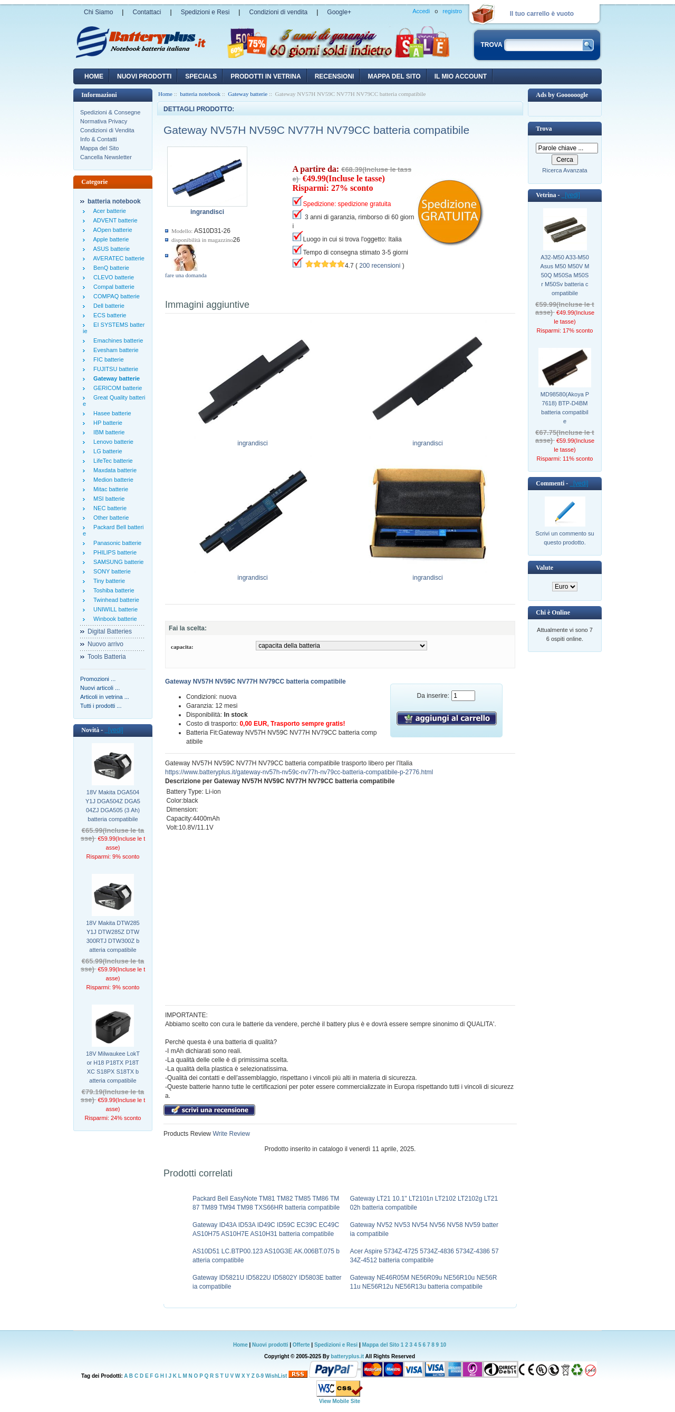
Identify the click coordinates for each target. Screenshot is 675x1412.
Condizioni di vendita (278, 12)
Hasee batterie (110, 413)
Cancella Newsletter (106, 157)
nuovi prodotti (144, 76)
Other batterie (109, 517)
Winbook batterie (113, 619)
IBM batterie (107, 432)
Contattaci (146, 12)
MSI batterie (107, 498)
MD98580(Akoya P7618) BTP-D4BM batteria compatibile (565, 407)
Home (93, 76)
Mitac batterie (109, 489)
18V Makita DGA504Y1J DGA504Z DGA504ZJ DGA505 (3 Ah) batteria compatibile (112, 805)
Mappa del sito (394, 76)
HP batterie (106, 423)
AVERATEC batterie (117, 258)
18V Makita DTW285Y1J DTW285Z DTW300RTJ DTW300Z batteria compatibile (112, 936)
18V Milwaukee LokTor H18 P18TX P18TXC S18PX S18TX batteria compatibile (113, 1067)
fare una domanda (186, 275)
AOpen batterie (111, 230)
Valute (544, 567)
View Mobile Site (339, 1401)
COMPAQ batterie (115, 296)
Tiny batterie (107, 581)
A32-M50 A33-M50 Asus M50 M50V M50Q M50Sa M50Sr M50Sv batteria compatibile (565, 275)
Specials (201, 76)
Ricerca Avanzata (564, 170)
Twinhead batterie (114, 600)
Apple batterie (109, 239)
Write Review (230, 1133)
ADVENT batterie (114, 220)
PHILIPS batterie (113, 552)
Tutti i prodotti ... (100, 706)
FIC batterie (107, 359)
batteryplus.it (348, 1356)
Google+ (339, 12)
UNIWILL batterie (114, 609)
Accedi (421, 11)
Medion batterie (111, 479)
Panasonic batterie (115, 543)
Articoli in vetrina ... (104, 697)
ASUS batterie (110, 249)
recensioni (334, 76)
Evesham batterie (114, 350)
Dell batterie (107, 306)
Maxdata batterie (113, 470)
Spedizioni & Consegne (110, 112)
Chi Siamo (98, 12)
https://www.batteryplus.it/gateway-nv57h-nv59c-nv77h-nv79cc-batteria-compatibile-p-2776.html (299, 772)
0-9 (260, 1376)
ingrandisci (253, 440)
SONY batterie (110, 571)
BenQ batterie (109, 268)
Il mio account (461, 76)
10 (443, 1345)
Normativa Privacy (103, 121)
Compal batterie (112, 287)
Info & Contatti (98, 139)
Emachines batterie (116, 340)
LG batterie (106, 451)
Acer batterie (108, 211)
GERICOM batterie (116, 388)
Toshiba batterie (112, 590)
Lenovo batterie (111, 442)
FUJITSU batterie (114, 369)
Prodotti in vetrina (265, 76)
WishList (276, 1376)
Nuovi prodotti (270, 1345)
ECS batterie (108, 315)
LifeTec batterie (111, 460)
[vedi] (113, 730)
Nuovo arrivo (105, 644)
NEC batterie (108, 508)
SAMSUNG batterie (116, 562)
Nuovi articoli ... (100, 688)
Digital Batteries (110, 631)
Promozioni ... (97, 679)
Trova (544, 128)
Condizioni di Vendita (107, 130)
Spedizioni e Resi (205, 12)
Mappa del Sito (99, 148)
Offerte (302, 1345)
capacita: (182, 647)
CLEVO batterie (112, 277)
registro (452, 11)
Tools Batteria (107, 656)
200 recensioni (379, 265)
